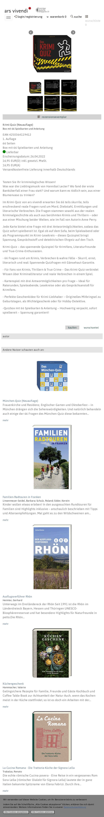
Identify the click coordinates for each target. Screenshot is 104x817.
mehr (6, 420)
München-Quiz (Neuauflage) (20, 400)
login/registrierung (30, 16)
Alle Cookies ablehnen (42, 812)
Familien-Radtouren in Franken (22, 496)
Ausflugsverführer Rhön (17, 596)
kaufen (72, 327)
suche (76, 16)
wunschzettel (91, 327)
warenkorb (56, 16)
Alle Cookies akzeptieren (16, 812)
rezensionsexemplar (52, 116)
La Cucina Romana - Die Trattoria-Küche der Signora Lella (39, 767)
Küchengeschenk (13, 683)
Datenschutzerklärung (75, 807)
